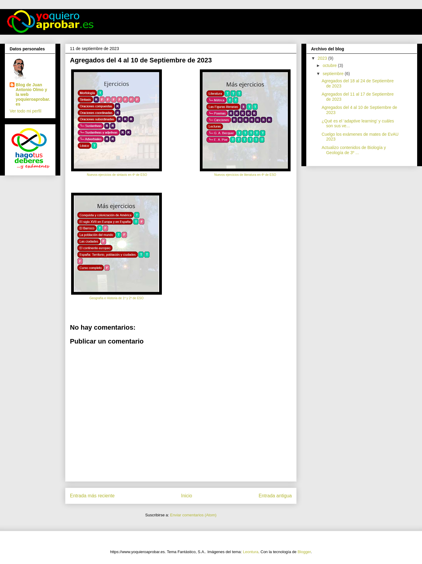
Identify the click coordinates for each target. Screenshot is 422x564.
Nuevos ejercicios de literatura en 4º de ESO (245, 174)
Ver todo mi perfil (25, 111)
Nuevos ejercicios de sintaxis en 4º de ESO (116, 174)
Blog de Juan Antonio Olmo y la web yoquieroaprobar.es (33, 94)
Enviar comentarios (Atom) (193, 515)
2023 (323, 58)
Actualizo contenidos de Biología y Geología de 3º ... (354, 150)
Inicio (186, 495)
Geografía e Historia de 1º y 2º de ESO (117, 298)
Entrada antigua (275, 495)
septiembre (334, 73)
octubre (330, 65)
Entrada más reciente (92, 495)
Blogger (304, 552)
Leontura (250, 552)
